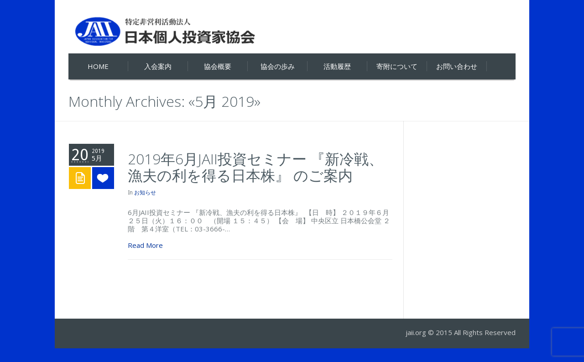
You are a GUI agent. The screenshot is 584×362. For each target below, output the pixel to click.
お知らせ (145, 192)
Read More (145, 245)
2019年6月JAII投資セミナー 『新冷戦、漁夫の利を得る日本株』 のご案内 (255, 167)
